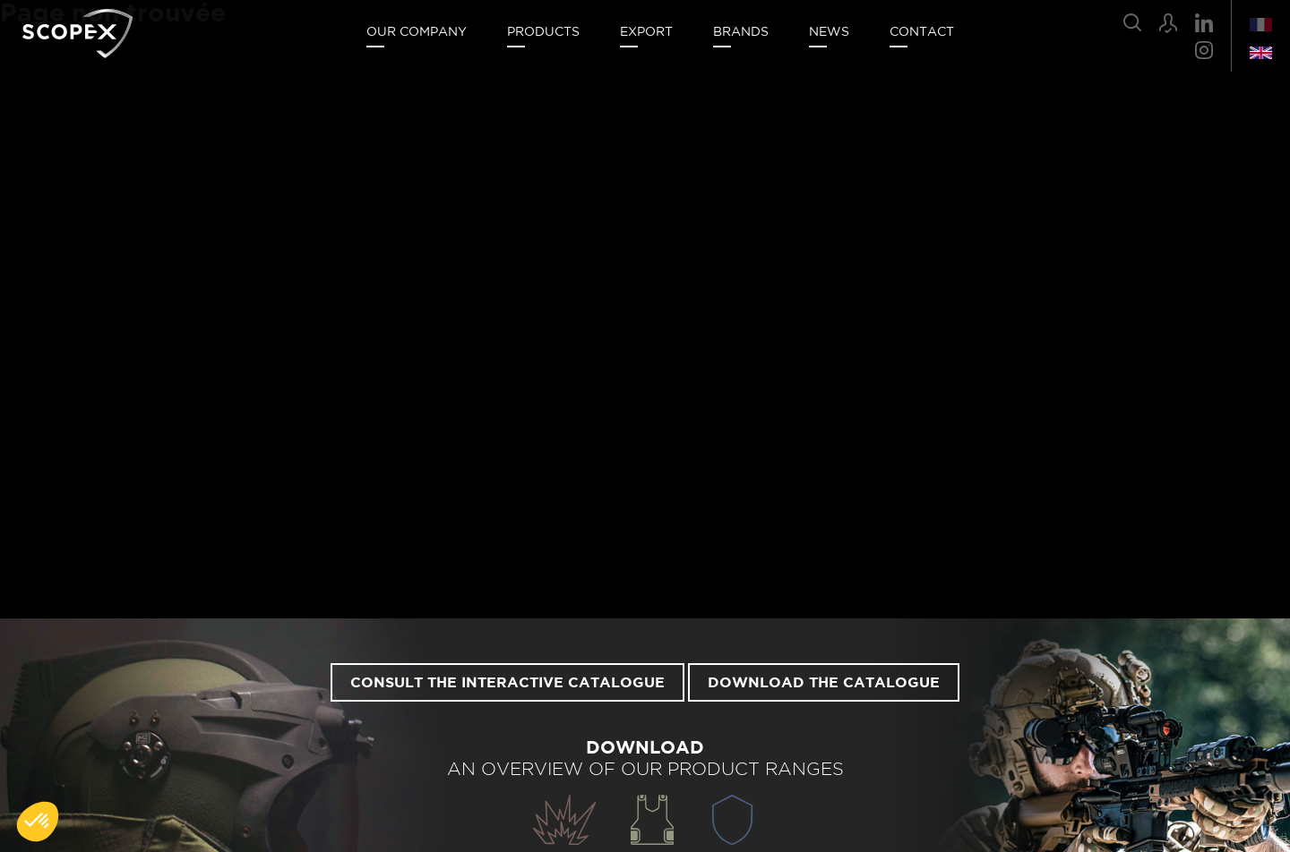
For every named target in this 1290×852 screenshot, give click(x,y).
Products (543, 32)
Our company (416, 32)
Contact (922, 32)
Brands (741, 32)
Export (646, 32)
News (829, 32)
